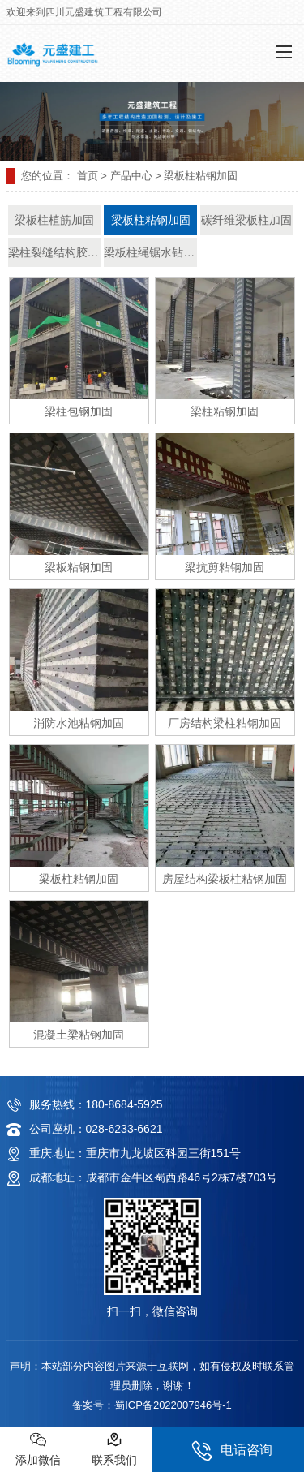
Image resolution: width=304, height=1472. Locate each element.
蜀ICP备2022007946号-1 (173, 1405)
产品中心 (131, 176)
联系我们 (114, 1448)
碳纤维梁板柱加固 (246, 219)
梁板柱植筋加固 (54, 219)
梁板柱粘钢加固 (151, 219)
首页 (87, 176)
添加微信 (38, 1448)
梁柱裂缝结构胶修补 (54, 252)
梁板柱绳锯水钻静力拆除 (150, 252)
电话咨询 (231, 1450)
